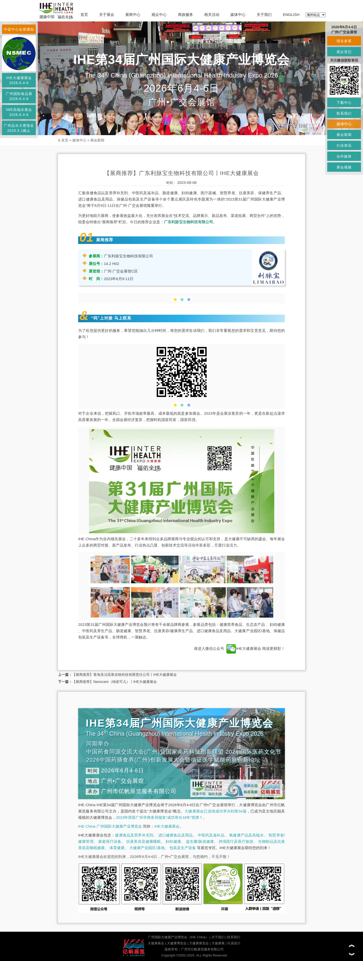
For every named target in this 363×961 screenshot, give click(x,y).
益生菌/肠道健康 (200, 841)
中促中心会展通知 (19, 29)
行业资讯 (344, 145)
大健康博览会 (177, 943)
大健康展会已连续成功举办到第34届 (216, 811)
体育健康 (117, 848)
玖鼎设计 (233, 943)
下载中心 (344, 103)
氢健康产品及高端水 (246, 835)
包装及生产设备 (182, 848)
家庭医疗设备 (109, 841)
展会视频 (344, 167)
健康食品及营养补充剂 (134, 835)
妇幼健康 (173, 841)
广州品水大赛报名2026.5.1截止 (19, 128)
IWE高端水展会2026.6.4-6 (19, 112)
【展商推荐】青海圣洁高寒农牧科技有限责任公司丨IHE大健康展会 (124, 675)
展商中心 (132, 14)
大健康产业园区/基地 (146, 848)
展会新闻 (97, 140)
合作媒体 (344, 156)
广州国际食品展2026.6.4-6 (19, 96)
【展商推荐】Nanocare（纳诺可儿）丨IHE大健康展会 (114, 682)
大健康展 (218, 943)
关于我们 (264, 14)
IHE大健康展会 (243, 648)
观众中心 (159, 14)
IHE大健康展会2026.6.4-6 (19, 80)
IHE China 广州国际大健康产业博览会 (110, 826)
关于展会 (106, 14)
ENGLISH (291, 14)
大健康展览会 (199, 943)
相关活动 (211, 14)
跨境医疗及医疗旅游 (236, 841)
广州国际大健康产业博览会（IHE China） (178, 937)
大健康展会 (156, 943)
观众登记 (344, 52)
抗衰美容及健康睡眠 (143, 841)
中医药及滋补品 (211, 835)
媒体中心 (238, 14)
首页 (84, 14)
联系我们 (233, 937)
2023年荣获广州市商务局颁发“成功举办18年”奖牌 (157, 817)
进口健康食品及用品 (175, 835)
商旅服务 (185, 14)
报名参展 (344, 41)
